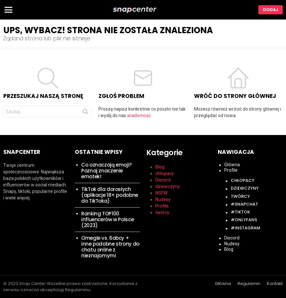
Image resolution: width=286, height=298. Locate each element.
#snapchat (244, 204)
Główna (232, 164)
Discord (163, 180)
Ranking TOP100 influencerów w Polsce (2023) (107, 219)
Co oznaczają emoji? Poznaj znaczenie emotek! (106, 170)
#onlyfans (244, 220)
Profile (162, 206)
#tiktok (240, 212)
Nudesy (163, 199)
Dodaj (270, 9)
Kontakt (275, 283)
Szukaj (85, 113)
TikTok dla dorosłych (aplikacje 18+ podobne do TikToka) (109, 195)
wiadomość (139, 115)
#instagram (245, 228)
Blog (159, 166)
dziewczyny (167, 186)
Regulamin (249, 283)
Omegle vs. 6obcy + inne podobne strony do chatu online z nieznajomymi (110, 247)
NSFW (161, 193)
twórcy (162, 212)
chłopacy (164, 173)
